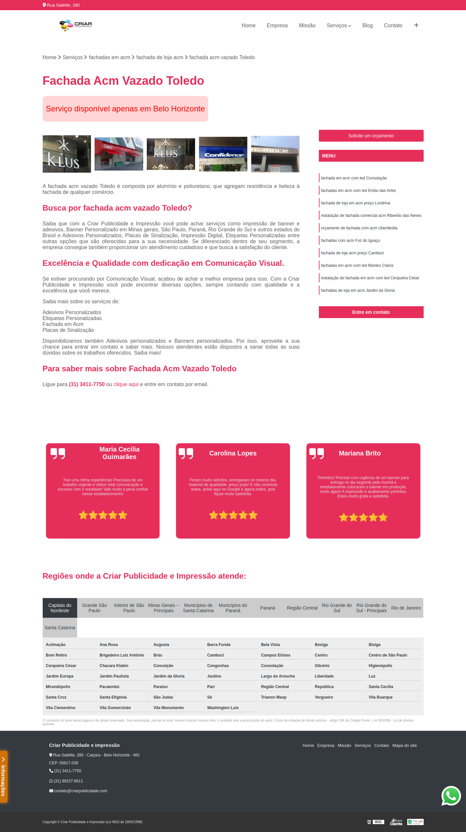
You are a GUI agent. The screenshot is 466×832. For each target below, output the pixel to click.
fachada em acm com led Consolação (354, 178)
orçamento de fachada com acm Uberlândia (359, 228)
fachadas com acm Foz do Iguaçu (350, 240)
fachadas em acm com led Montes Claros (357, 265)
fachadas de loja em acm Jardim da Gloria (358, 290)
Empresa (277, 25)
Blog (367, 25)
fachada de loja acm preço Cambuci (352, 253)
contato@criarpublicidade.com (78, 791)
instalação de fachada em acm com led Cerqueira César (370, 278)
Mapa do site (404, 745)
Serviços (337, 25)
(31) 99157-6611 (66, 781)
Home (249, 25)
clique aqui (126, 384)
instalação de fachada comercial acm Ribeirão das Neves (371, 215)
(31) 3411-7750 (87, 384)
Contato (393, 25)
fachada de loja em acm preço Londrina (355, 203)
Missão (307, 25)
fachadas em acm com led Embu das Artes (358, 190)
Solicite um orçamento (371, 135)
